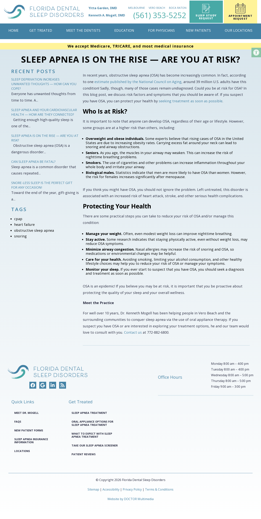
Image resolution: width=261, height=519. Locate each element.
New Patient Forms (28, 430)
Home (13, 30)
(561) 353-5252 (159, 15)
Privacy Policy (133, 489)
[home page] (64, 12)
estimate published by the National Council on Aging (137, 81)
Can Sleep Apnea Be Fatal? (33, 161)
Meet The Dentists (83, 30)
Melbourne (136, 8)
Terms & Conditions (159, 489)
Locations (22, 451)
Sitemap (93, 489)
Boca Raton (178, 8)
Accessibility (110, 489)
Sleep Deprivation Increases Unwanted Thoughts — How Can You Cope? (44, 84)
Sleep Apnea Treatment (89, 413)
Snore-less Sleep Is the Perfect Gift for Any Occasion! (41, 185)
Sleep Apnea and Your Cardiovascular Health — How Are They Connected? (44, 112)
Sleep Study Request (206, 12)
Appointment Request (240, 11)
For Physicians (161, 30)
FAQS (17, 421)
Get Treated (40, 30)
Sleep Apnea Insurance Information (31, 440)
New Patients (198, 30)
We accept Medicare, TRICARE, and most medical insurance (131, 46)
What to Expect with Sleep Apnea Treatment (92, 435)
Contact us (133, 332)
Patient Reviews (84, 454)
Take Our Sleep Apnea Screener (95, 445)
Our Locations (238, 30)
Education (124, 30)
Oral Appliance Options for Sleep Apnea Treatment (92, 423)
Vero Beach (157, 8)
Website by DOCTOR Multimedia (130, 499)
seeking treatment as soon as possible (190, 101)
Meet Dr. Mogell (26, 413)
